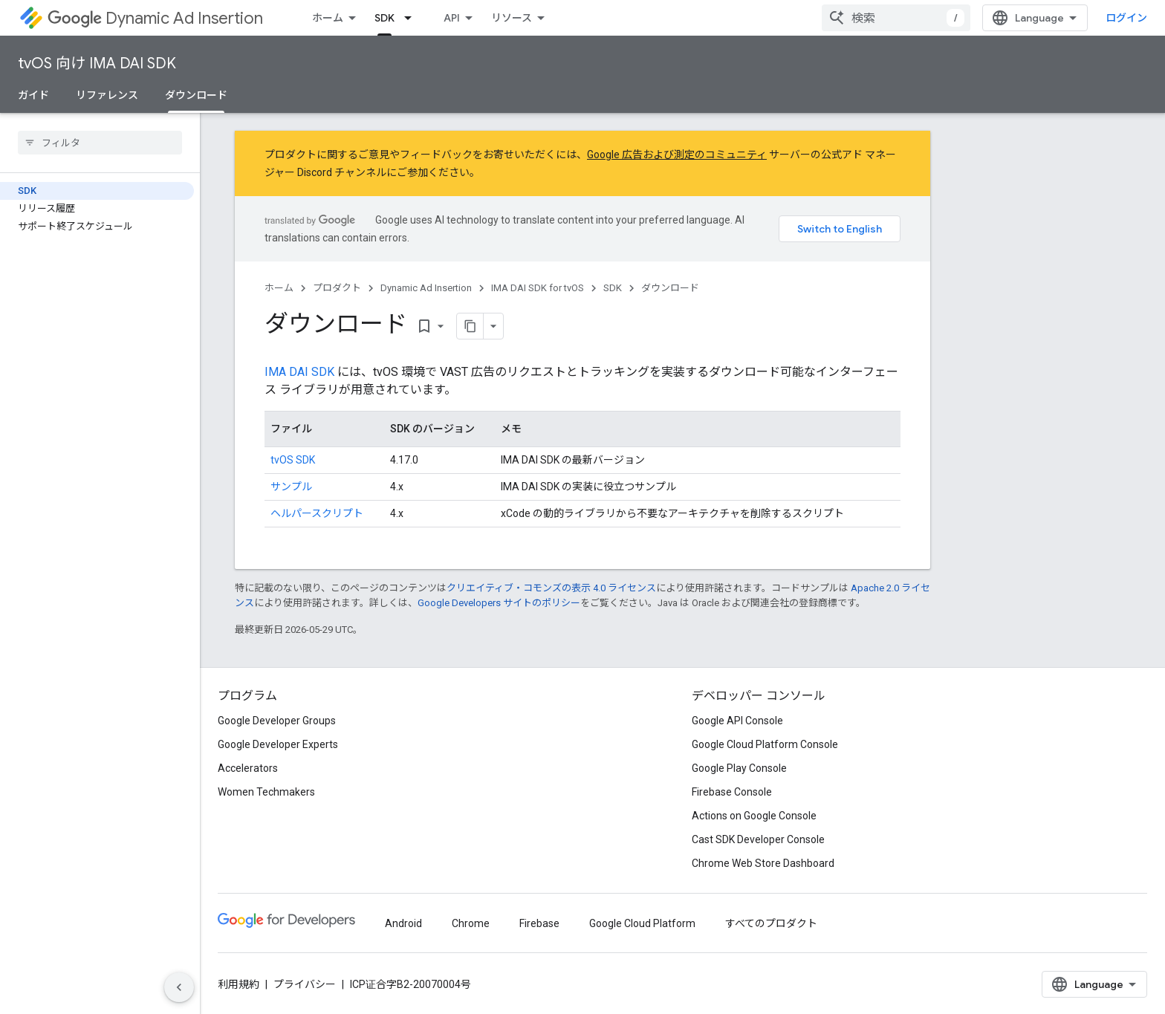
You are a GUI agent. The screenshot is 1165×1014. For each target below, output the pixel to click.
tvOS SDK (292, 460)
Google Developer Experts (278, 744)
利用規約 (238, 984)
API (452, 18)
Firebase (539, 923)
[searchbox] (100, 143)
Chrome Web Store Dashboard (763, 863)
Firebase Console (732, 792)
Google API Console (737, 721)
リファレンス (107, 95)
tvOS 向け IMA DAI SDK (97, 63)
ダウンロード (670, 287)
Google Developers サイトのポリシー (499, 602)
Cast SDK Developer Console (758, 839)
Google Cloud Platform (642, 923)
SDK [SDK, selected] (384, 18)
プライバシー (304, 984)
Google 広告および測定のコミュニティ (677, 154)
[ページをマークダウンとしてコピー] (470, 326)
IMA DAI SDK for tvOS (537, 287)
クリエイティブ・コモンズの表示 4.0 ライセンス (551, 588)
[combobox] (896, 17)
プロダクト (337, 287)
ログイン (1126, 18)
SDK (612, 287)
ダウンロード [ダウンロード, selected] (196, 95)
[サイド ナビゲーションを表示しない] (179, 987)
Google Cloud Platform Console (765, 744)
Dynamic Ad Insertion (155, 18)
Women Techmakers (266, 792)
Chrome (471, 923)
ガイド (33, 95)
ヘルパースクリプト (316, 513)
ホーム (327, 18)
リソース (511, 18)
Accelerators (248, 768)
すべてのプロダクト (771, 923)
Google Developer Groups (277, 721)
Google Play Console (739, 768)
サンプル (291, 487)
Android (403, 923)
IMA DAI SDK (299, 372)
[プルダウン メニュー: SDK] (412, 18)
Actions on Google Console (754, 816)
